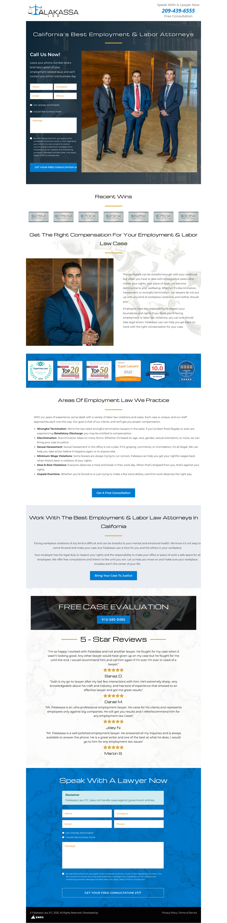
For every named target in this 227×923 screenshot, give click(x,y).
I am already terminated (46, 105)
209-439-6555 (178, 10)
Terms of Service (188, 913)
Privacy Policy (169, 913)
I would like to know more (47, 111)
